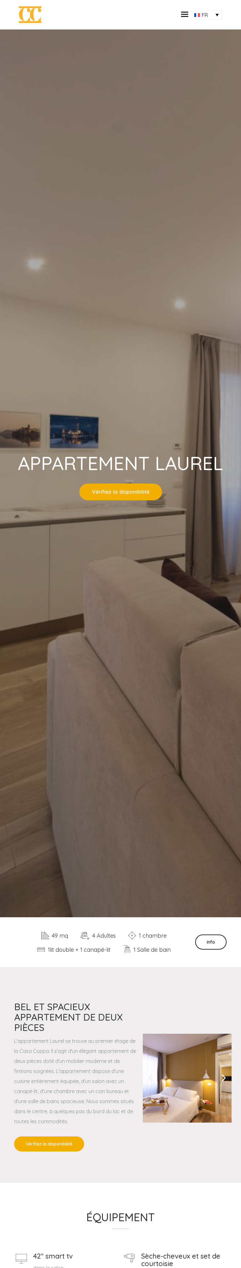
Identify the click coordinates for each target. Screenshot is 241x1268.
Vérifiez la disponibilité (120, 491)
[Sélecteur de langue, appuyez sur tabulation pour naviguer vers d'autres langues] (206, 14)
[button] (185, 14)
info (211, 942)
